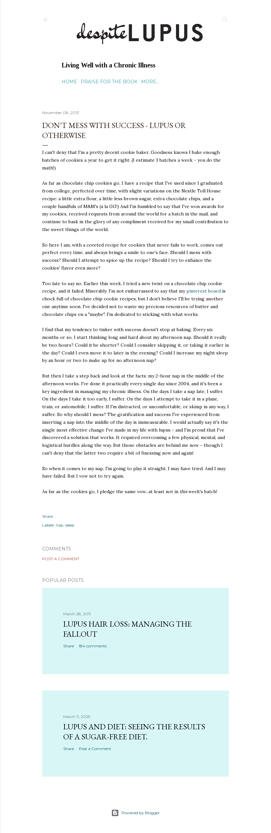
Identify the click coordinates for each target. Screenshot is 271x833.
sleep (69, 525)
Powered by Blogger (135, 813)
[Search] (225, 18)
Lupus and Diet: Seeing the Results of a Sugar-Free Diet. (134, 732)
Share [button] (47, 516)
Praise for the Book (109, 82)
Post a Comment (60, 558)
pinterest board (203, 291)
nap (59, 525)
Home (69, 82)
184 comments (93, 645)
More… (150, 82)
